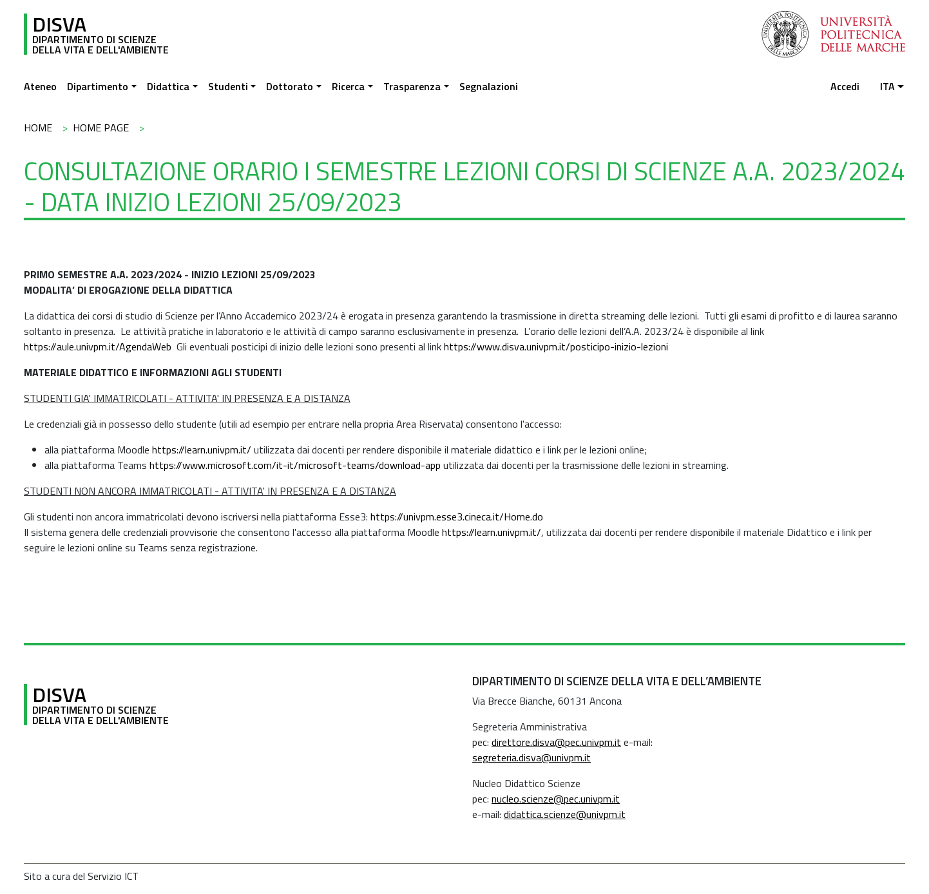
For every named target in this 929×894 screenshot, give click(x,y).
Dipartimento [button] (97, 86)
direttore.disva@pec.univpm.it (556, 742)
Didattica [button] (168, 86)
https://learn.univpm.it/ (201, 449)
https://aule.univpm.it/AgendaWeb (97, 346)
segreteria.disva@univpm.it (531, 757)
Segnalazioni (488, 86)
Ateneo (40, 86)
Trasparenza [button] (412, 86)
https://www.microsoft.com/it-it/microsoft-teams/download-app (295, 465)
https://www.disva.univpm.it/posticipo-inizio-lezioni (556, 346)
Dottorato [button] (289, 86)
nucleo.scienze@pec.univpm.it (556, 798)
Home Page (101, 127)
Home (38, 127)
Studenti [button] (228, 86)
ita (887, 86)
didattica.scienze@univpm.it (565, 814)
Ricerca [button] (348, 86)
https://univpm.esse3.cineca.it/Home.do (456, 516)
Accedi (844, 86)
